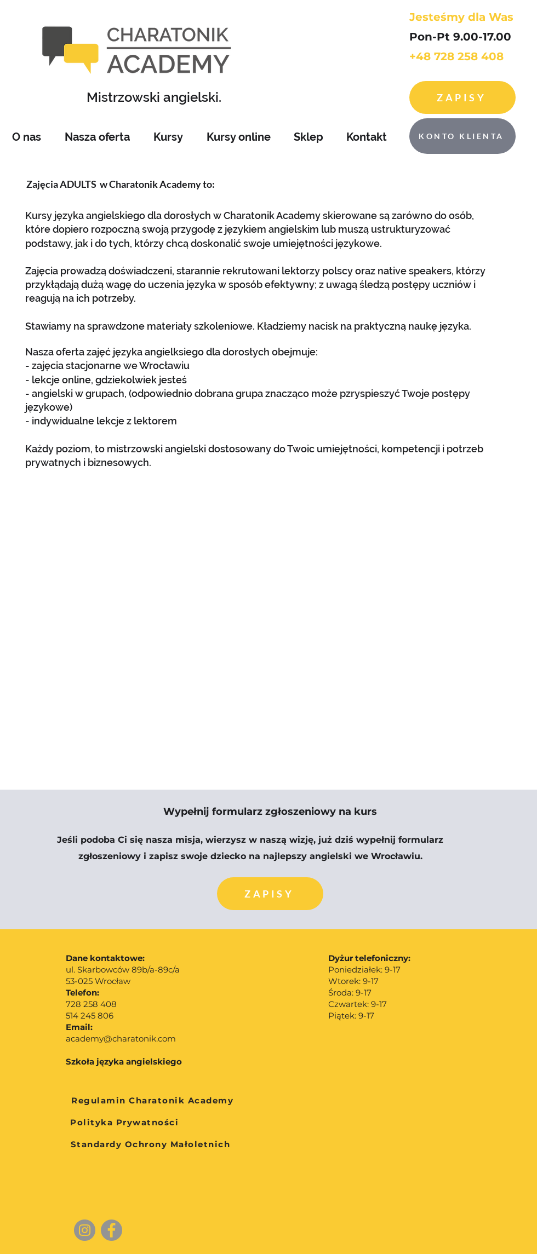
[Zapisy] (462, 97)
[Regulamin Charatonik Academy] (152, 1101)
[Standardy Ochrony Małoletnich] (150, 1144)
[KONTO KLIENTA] (462, 136)
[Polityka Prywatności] (124, 1123)
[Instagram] (84, 1230)
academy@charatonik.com (121, 1038)
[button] (270, 893)
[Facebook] (111, 1230)
